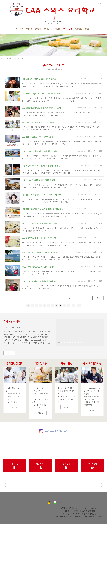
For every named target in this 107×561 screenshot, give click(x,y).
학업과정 (29, 29)
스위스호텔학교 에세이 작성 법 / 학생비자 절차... (40, 281)
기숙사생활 (56, 29)
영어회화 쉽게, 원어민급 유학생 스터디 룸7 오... (40, 79)
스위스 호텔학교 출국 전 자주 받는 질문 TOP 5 (39, 238)
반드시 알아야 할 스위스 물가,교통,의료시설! (38, 267)
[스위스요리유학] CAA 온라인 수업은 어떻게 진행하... (42, 94)
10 (68, 306)
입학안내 (38, 29)
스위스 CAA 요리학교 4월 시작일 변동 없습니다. (40, 151)
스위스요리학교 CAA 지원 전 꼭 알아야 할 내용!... (40, 224)
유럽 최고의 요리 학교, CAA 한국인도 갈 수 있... (40, 122)
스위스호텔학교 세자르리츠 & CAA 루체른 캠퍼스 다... (42, 108)
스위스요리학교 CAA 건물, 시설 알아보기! (37, 137)
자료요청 (15, 466)
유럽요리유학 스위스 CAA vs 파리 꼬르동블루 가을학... (42, 209)
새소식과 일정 (67, 29)
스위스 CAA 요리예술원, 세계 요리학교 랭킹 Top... (41, 180)
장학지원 (46, 29)
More (9, 353)
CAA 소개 (19, 29)
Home (3, 58)
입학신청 (66, 466)
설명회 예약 (40, 466)
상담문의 (88, 29)
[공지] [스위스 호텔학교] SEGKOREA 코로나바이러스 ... (43, 195)
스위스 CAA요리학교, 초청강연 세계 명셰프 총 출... (41, 166)
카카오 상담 (92, 466)
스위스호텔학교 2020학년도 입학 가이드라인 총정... (41, 252)
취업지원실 (78, 29)
